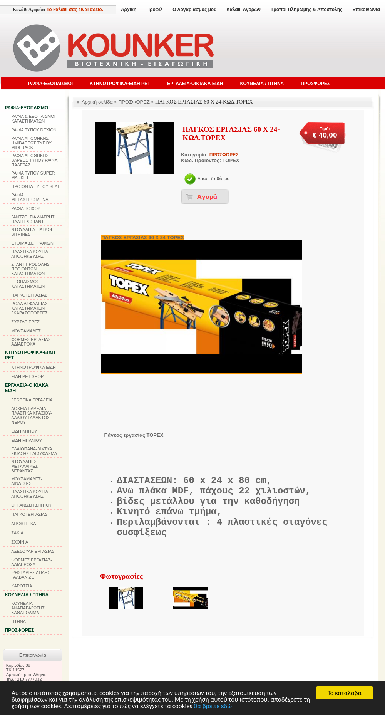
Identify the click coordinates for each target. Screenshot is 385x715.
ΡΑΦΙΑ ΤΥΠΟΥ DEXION (34, 130)
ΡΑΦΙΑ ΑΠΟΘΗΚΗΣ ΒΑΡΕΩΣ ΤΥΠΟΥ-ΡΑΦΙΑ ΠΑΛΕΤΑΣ (34, 160)
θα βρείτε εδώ (213, 706)
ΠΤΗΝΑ (18, 621)
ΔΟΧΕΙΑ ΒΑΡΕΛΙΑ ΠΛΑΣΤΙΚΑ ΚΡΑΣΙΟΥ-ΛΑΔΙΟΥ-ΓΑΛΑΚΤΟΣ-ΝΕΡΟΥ (31, 415)
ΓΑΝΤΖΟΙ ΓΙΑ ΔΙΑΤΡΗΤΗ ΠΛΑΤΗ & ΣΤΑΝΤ (34, 219)
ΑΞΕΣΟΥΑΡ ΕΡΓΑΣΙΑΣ (32, 551)
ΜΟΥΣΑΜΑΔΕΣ (26, 331)
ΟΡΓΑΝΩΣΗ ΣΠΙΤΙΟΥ (31, 505)
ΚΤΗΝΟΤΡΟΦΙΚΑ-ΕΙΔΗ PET (120, 83)
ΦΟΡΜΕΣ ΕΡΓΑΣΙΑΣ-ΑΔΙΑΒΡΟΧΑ (31, 341)
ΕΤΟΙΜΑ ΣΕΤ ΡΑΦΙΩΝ (32, 243)
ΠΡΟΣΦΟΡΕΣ (315, 83)
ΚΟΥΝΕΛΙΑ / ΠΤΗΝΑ (262, 83)
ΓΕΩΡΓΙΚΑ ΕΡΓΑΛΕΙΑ (31, 400)
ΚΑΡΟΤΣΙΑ (21, 586)
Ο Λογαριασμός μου (194, 9)
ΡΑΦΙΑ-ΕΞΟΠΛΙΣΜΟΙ (50, 83)
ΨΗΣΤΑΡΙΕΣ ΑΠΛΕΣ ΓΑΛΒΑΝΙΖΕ (30, 574)
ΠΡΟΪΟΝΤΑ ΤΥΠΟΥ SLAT (35, 186)
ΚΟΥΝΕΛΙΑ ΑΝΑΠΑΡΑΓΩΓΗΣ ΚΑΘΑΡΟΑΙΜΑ (28, 608)
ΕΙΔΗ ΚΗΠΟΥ (24, 431)
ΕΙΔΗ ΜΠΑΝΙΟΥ (26, 440)
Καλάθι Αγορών (243, 9)
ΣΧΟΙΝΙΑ (19, 542)
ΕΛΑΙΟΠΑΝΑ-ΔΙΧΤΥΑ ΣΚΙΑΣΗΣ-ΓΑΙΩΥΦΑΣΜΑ (34, 451)
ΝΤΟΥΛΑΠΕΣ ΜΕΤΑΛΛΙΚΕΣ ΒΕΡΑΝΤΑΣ (24, 466)
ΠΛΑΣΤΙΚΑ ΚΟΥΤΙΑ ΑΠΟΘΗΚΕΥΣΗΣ (29, 253)
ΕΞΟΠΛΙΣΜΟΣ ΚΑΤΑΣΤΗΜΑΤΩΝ (28, 284)
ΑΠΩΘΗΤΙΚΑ (23, 523)
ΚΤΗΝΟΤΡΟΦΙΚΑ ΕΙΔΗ (33, 367)
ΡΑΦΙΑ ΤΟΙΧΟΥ (25, 208)
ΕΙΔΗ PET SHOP (27, 376)
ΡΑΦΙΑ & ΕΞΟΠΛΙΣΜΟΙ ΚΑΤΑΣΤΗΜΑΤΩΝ (33, 118)
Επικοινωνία (366, 9)
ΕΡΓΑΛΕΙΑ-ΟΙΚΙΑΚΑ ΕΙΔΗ (195, 83)
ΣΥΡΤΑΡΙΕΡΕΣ (25, 321)
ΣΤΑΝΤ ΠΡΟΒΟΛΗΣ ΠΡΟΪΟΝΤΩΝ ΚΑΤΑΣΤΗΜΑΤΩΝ (30, 269)
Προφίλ (154, 9)
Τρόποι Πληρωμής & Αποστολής (306, 9)
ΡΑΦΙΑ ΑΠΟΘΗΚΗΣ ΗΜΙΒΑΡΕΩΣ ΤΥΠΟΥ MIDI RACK (31, 143)
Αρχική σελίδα (97, 102)
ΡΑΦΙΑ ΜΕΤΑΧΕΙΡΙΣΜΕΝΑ (29, 197)
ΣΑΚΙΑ (17, 532)
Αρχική (128, 9)
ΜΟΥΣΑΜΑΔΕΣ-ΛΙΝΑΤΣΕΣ (26, 481)
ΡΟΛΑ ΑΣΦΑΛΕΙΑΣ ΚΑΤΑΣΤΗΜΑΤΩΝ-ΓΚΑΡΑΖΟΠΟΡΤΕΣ (29, 308)
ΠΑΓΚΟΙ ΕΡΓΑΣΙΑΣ (29, 295)
